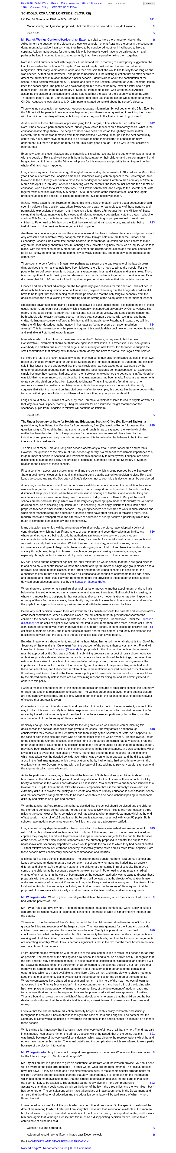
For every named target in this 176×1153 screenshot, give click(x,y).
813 (152, 222)
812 (152, 123)
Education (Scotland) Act (90, 581)
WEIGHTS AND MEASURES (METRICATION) (60, 1141)
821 (152, 1033)
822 (152, 1082)
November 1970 (77, 3)
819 (152, 828)
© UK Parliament (80, 1148)
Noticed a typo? (31, 1148)
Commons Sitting (39, 7)
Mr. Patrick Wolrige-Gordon (39, 39)
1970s (52, 3)
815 (152, 425)
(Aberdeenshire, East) (72, 39)
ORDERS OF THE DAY (64, 7)
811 (152, 19)
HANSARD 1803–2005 (33, 3)
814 (152, 324)
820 (152, 930)
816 (152, 531)
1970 (63, 3)
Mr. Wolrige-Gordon (34, 897)
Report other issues (55, 1148)
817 (152, 626)
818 (152, 728)
